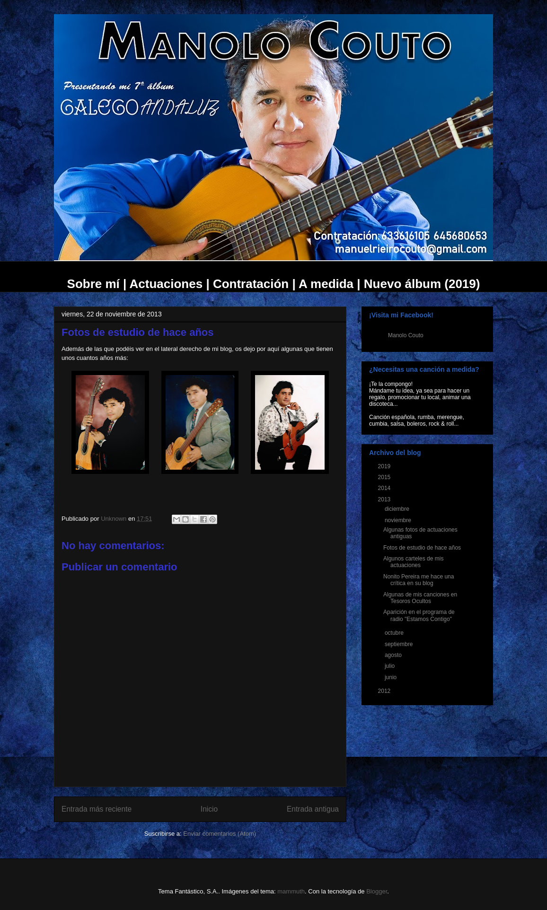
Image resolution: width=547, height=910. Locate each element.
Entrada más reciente (97, 809)
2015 (385, 477)
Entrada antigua (313, 809)
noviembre (399, 520)
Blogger (376, 891)
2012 (385, 691)
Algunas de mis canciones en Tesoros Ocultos (420, 597)
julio (391, 666)
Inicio (209, 809)
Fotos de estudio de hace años (422, 547)
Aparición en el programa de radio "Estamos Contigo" (419, 615)
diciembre (398, 509)
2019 (385, 466)
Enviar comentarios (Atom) (219, 833)
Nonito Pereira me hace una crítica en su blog (418, 579)
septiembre (400, 644)
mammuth (291, 891)
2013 (385, 499)
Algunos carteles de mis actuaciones (413, 562)
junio (391, 677)
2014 (385, 488)
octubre (395, 633)
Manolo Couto (405, 335)
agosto (394, 655)
